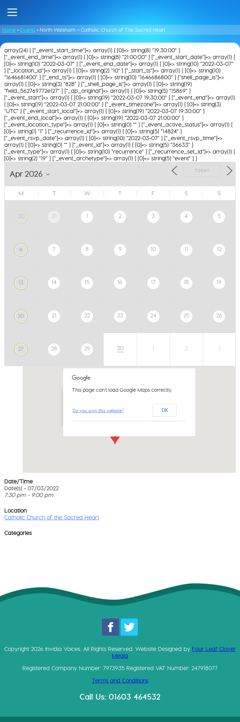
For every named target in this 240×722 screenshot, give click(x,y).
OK (165, 410)
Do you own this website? (98, 410)
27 (21, 349)
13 (20, 282)
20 (21, 315)
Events (27, 30)
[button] (115, 437)
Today (202, 170)
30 (21, 216)
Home (9, 30)
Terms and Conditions (120, 680)
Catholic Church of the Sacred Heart (51, 517)
